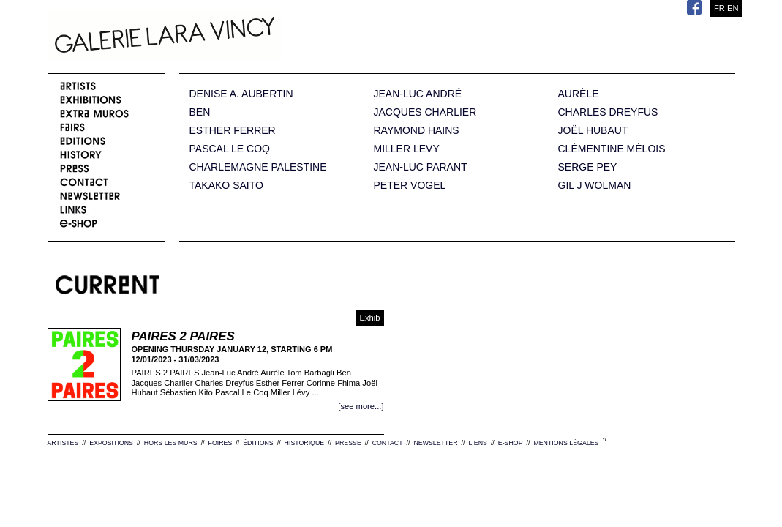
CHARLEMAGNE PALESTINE (258, 167)
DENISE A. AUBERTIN (241, 94)
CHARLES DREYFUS (608, 112)
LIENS (477, 442)
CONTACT (387, 442)
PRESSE (348, 442)
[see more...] (360, 406)
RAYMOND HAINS (416, 130)
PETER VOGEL (410, 185)
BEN (200, 112)
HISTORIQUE (305, 442)
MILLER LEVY (407, 149)
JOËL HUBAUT (593, 130)
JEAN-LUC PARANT (420, 167)
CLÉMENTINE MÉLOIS (612, 149)
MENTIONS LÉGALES (565, 442)
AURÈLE (578, 94)
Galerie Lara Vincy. (238, 36)
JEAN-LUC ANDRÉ (418, 94)
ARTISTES (63, 442)
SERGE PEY (587, 167)
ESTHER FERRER (232, 130)
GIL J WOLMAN (594, 185)
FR (719, 8)
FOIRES (220, 442)
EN (733, 8)
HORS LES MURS (171, 442)
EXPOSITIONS (111, 442)
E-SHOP (510, 442)
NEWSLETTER (435, 442)
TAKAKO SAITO (226, 185)
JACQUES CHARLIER (425, 112)
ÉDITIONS (258, 442)
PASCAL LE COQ (229, 149)
